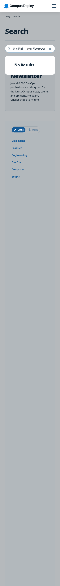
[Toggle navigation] (53, 6)
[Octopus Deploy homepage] (19, 6)
